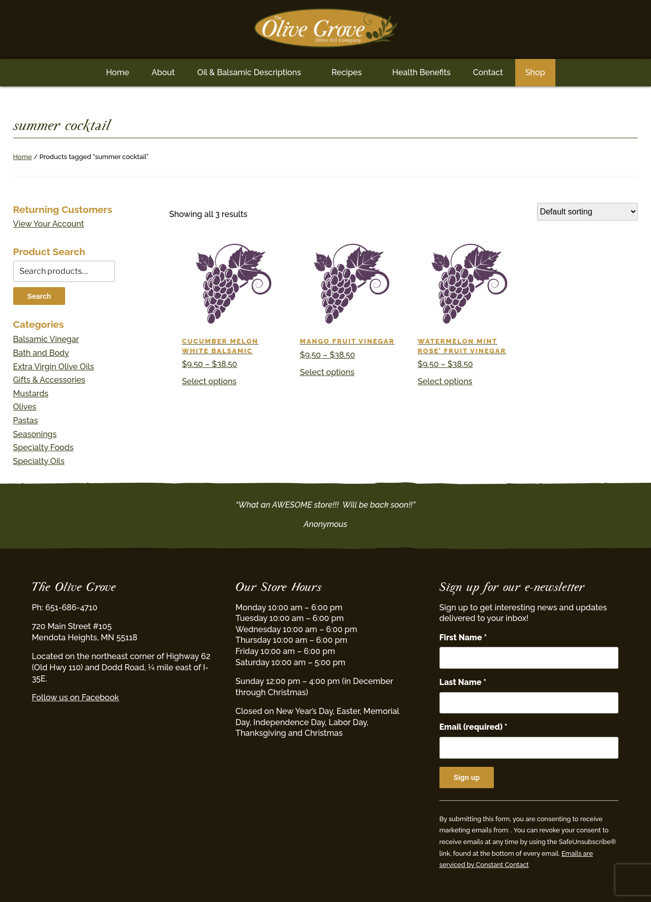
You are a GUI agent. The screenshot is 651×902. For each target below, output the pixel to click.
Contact (488, 72)
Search (39, 296)
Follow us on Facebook (75, 697)
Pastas (25, 420)
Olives (25, 407)
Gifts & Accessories (49, 380)
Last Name (462, 682)
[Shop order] (587, 212)
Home (117, 72)
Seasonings (35, 434)
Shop (535, 72)
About (163, 72)
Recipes (347, 72)
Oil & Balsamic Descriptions (249, 72)
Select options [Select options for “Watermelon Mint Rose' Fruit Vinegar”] (445, 381)
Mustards (30, 393)
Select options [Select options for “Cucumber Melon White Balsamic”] (209, 381)
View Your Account (48, 224)
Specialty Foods (43, 447)
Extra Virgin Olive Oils (53, 366)
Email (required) (473, 727)
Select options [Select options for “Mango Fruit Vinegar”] (327, 372)
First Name (463, 637)
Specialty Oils (39, 461)
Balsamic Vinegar (46, 339)
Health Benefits (421, 72)
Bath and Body (41, 353)
